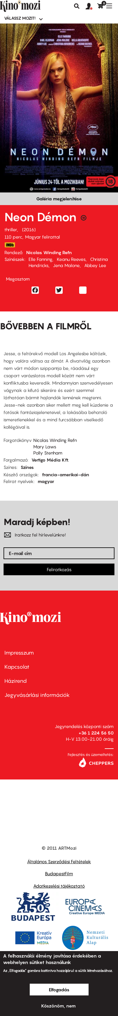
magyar (46, 481)
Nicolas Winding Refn (49, 252)
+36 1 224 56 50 (96, 732)
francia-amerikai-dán (65, 474)
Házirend (15, 681)
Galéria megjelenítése (59, 198)
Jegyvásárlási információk (37, 695)
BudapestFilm (59, 873)
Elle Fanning (40, 259)
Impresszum (19, 653)
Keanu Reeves (71, 259)
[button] (91, 6)
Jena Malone (66, 265)
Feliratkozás (59, 569)
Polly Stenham (47, 452)
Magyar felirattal (42, 236)
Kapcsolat (16, 667)
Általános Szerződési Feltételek (59, 861)
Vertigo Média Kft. (50, 459)
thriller (10, 229)
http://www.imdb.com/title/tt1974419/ (9, 244)
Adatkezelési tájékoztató (59, 885)
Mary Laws (44, 446)
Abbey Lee (95, 265)
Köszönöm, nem (58, 1005)
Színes (27, 467)
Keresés (77, 6)
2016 (29, 229)
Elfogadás (59, 989)
